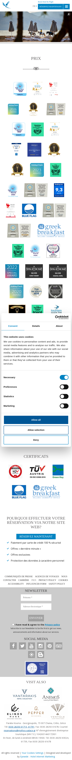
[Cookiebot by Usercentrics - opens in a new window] (54, 317)
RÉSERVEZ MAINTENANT (50, 7)
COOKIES (63, 580)
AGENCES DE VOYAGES (47, 576)
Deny (36, 440)
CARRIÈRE (23, 580)
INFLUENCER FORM (36, 584)
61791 (31, 726)
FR (35, 6)
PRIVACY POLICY (47, 580)
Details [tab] (36, 326)
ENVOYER (36, 618)
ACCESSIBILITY (16, 584)
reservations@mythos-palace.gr (19, 730)
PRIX (33, 580)
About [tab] (59, 326)
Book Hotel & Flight (45, 2)
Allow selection (36, 430)
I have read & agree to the (37, 624)
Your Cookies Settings (32, 752)
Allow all (36, 419)
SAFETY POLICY (57, 584)
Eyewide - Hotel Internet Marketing (37, 756)
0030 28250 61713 (17, 726)
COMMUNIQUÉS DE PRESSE (19, 576)
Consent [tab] (13, 326)
